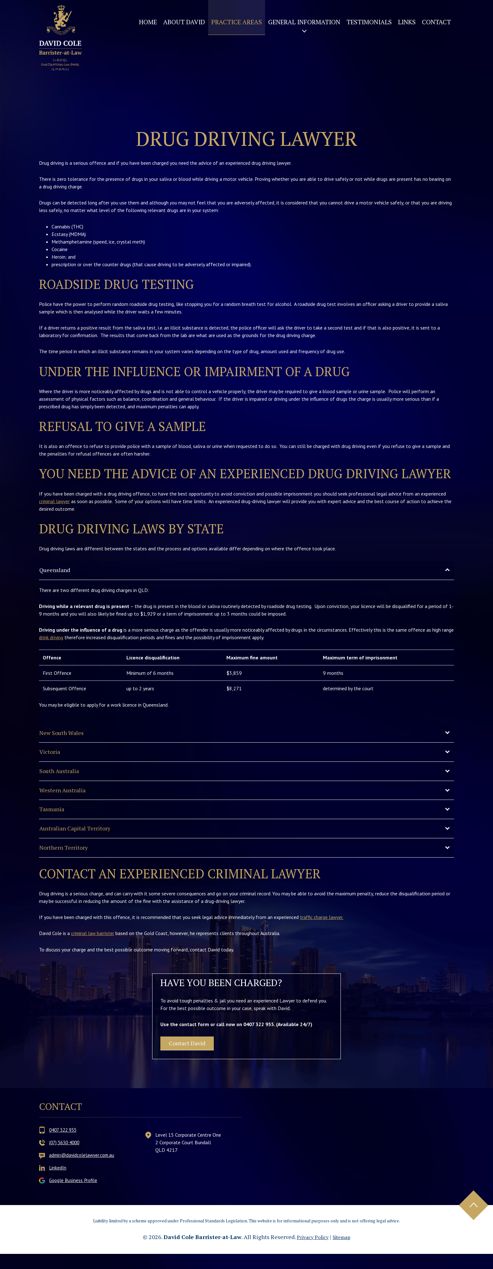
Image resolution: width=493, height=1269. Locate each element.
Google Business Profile (74, 1195)
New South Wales (65, 734)
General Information (304, 22)
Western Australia (66, 796)
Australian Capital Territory (81, 837)
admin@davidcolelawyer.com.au (83, 1170)
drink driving (51, 638)
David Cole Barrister (66, 48)
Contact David (193, 1056)
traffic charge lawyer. (322, 928)
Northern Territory (67, 857)
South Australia (62, 775)
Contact (436, 22)
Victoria (51, 755)
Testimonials (369, 22)
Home (148, 22)
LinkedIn (58, 1183)
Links (407, 22)
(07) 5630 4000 (65, 1157)
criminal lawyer (55, 501)
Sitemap (343, 1252)
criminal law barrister (93, 944)
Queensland (57, 570)
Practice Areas (236, 22)
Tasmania (54, 816)
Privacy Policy (311, 1252)
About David (184, 22)
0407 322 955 (64, 1145)
